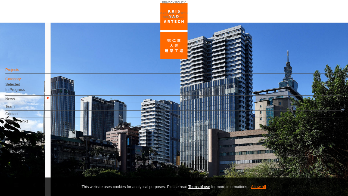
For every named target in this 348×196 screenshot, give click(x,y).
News (19, 101)
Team (19, 109)
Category (22, 81)
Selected (21, 87)
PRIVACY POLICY (28, 175)
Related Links (26, 124)
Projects (21, 72)
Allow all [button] (258, 186)
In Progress (24, 92)
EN (37, 160)
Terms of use (199, 187)
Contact (20, 116)
